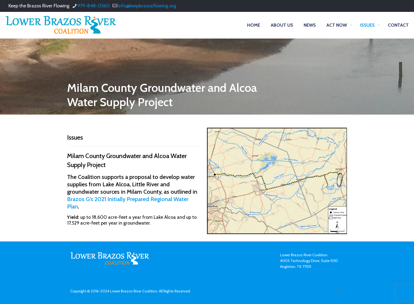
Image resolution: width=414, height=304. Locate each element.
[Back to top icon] (338, 291)
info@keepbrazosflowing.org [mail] (147, 6)
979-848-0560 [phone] (93, 6)
